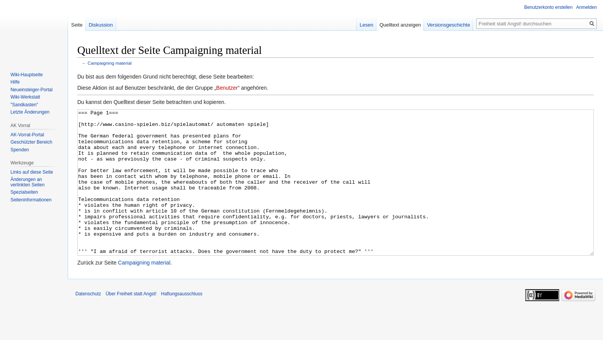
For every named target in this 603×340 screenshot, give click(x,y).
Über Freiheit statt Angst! (131, 322)
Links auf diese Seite (31, 172)
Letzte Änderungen (29, 112)
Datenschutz (88, 322)
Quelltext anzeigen (400, 25)
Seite (77, 25)
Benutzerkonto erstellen (548, 7)
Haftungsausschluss (181, 322)
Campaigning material (110, 62)
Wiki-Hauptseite (26, 74)
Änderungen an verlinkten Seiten (27, 182)
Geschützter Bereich (31, 142)
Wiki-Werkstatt (25, 97)
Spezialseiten (24, 192)
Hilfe (15, 82)
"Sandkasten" (24, 104)
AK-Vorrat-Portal (27, 134)
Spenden (19, 149)
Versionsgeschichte (448, 25)
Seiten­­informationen (31, 200)
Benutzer (227, 88)
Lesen (366, 25)
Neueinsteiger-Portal (31, 89)
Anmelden (586, 7)
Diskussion (101, 25)
